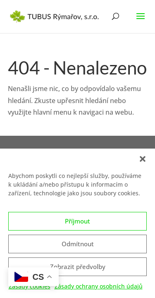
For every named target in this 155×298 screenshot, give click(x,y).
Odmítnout (78, 247)
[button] (142, 162)
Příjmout (77, 224)
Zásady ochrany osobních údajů (99, 289)
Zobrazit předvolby (77, 269)
